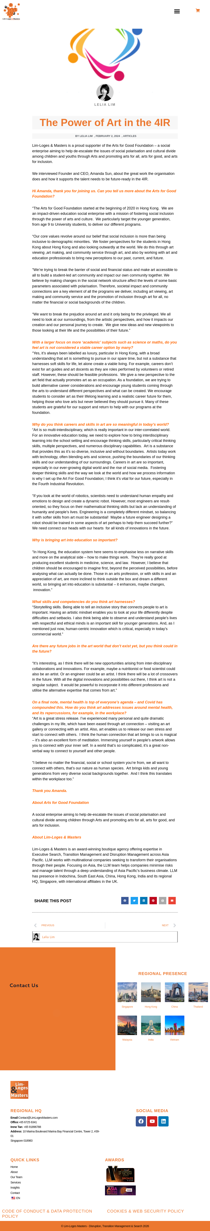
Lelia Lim (48, 936)
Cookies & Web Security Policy (145, 1211)
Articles (129, 136)
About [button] (13, 1171)
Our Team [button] (16, 1177)
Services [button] (15, 1182)
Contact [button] (15, 1192)
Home (14, 1166)
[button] (177, 11)
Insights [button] (15, 1187)
